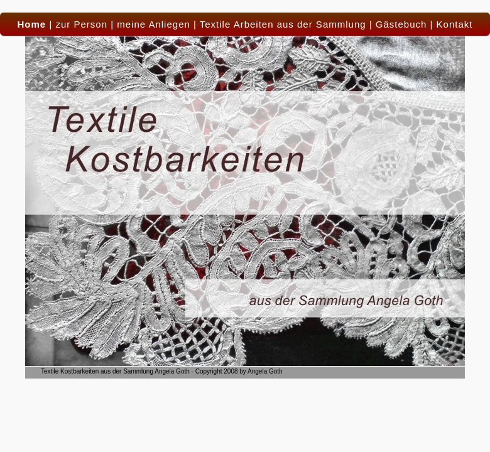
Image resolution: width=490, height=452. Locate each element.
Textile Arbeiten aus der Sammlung (283, 24)
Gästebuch (401, 24)
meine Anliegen (153, 24)
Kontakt (455, 24)
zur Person (81, 24)
